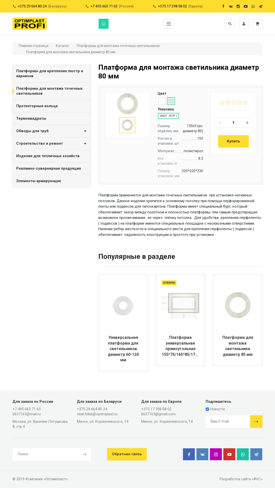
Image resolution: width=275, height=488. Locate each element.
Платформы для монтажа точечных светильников (49, 91)
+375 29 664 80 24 (92, 409)
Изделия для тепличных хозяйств (48, 156)
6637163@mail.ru (26, 414)
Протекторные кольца (37, 106)
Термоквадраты (31, 118)
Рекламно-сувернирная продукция (48, 168)
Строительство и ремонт (51, 143)
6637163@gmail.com (158, 414)
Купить (233, 141)
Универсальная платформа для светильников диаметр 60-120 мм (123, 348)
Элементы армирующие (38, 181)
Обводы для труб (51, 130)
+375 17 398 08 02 (156, 409)
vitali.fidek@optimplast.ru (97, 414)
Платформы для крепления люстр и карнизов (49, 73)
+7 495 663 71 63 (26, 409)
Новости (215, 409)
